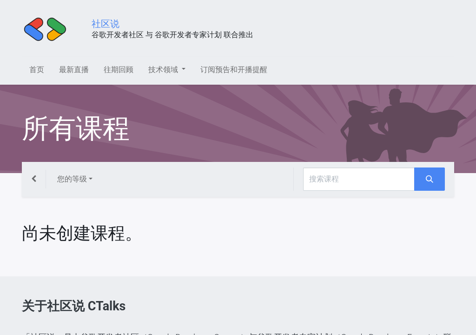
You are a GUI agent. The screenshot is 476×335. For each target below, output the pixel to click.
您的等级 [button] (72, 178)
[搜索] (429, 179)
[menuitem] (37, 69)
